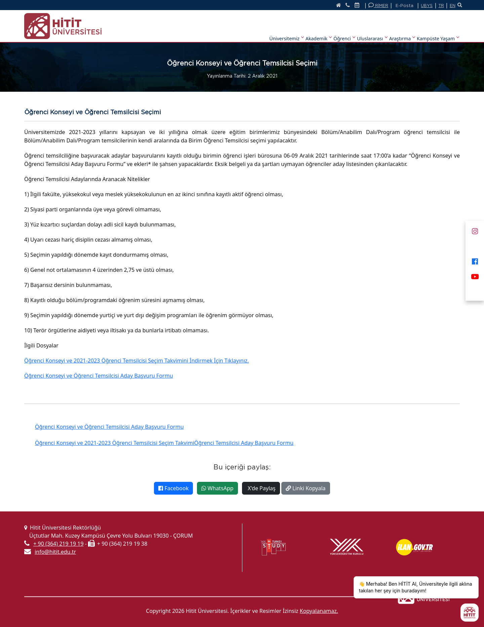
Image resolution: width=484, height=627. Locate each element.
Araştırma (402, 30)
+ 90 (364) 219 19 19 (58, 543)
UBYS (422, 5)
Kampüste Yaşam (438, 30)
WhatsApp (217, 488)
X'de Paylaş (261, 488)
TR (437, 5)
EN (449, 5)
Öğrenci (344, 30)
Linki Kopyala (306, 488)
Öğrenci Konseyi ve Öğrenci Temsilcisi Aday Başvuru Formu (98, 375)
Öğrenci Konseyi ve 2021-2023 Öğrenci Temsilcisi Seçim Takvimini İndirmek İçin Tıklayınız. (136, 360)
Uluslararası (372, 30)
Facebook (173, 488)
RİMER (373, 5)
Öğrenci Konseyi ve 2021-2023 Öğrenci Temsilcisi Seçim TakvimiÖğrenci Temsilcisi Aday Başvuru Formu (164, 443)
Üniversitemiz (286, 30)
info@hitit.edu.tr (55, 551)
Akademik (318, 30)
